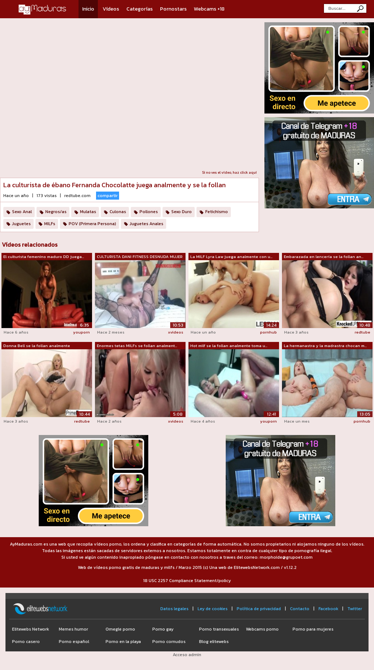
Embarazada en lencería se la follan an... (323, 256)
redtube (362, 332)
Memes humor (73, 629)
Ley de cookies (213, 608)
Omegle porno (120, 629)
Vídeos (111, 9)
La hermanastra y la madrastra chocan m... (325, 346)
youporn (81, 332)
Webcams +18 (209, 9)
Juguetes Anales (146, 223)
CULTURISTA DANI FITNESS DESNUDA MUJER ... (140, 257)
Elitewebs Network (30, 629)
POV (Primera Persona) (92, 223)
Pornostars (173, 9)
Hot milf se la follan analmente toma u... (228, 346)
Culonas (118, 211)
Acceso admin (187, 654)
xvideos (175, 332)
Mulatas (88, 211)
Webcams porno (262, 629)
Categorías (139, 9)
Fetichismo (216, 211)
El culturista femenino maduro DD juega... (43, 256)
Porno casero (26, 641)
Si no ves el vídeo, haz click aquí (229, 172)
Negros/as (55, 211)
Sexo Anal (22, 211)
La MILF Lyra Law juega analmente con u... (231, 256)
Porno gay (162, 629)
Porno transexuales (219, 629)
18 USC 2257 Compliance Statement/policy (187, 580)
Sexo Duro (181, 211)
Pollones (149, 211)
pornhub (268, 332)
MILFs (49, 223)
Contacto (299, 608)
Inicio (88, 9)
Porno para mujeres (313, 629)
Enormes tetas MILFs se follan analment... (137, 346)
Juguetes (21, 223)
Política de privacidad (259, 608)
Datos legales (174, 608)
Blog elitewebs (214, 641)
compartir (108, 195)
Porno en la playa (123, 641)
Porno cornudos (169, 641)
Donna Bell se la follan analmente (36, 346)
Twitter (354, 608)
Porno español (74, 641)
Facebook (328, 608)
